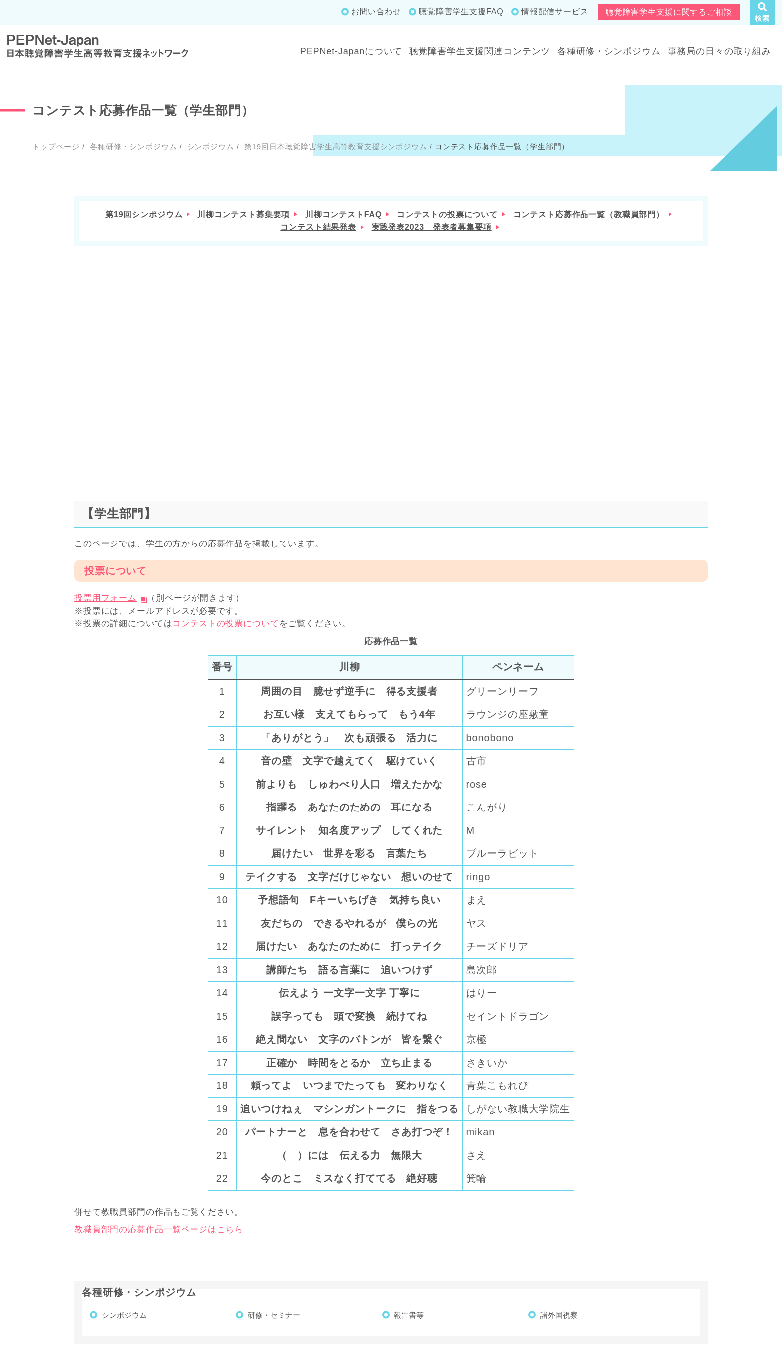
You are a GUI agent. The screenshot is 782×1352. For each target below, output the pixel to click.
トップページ (56, 146)
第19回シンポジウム (143, 214)
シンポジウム (209, 146)
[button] (762, 12)
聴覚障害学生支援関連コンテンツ (480, 51)
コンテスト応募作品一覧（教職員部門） (588, 214)
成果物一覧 (545, 1276)
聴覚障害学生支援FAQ (461, 11)
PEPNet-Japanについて (351, 51)
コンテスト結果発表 (318, 227)
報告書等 (409, 1128)
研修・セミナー (274, 1128)
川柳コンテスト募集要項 (243, 214)
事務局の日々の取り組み (719, 51)
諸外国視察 (559, 1128)
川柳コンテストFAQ (343, 214)
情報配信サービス (554, 11)
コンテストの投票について (447, 214)
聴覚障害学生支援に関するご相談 (669, 12)
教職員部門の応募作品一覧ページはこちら (158, 1043)
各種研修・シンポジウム (608, 51)
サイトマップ (605, 1276)
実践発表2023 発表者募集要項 (432, 227)
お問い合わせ (376, 11)
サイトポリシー (739, 1276)
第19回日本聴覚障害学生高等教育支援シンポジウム (334, 146)
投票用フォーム (105, 412)
